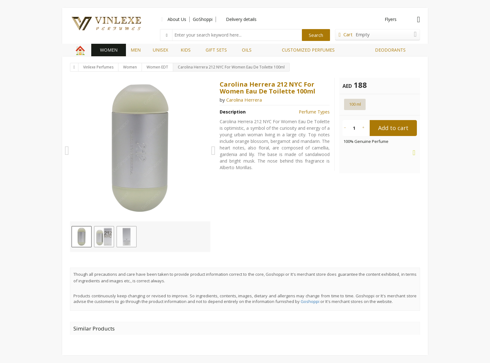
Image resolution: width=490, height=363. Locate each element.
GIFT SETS (216, 50)
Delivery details (241, 19)
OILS (247, 50)
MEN (136, 50)
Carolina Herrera (244, 100)
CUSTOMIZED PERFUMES (308, 50)
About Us (177, 19)
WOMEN (109, 50)
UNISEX (160, 50)
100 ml (355, 104)
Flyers (391, 19)
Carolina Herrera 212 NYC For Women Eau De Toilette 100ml (231, 67)
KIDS (186, 50)
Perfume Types (314, 112)
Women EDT (157, 67)
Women (130, 67)
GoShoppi (202, 19)
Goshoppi (310, 301)
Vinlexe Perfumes (98, 67)
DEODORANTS (390, 50)
